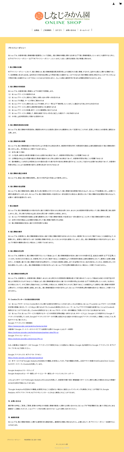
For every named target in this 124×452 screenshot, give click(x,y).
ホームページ (85, 30)
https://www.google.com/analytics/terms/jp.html (27, 326)
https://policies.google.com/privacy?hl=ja (25, 339)
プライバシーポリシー (14, 440)
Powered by (62, 448)
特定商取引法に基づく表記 (32, 440)
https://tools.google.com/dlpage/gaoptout (25, 358)
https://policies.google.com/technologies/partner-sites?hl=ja (33, 332)
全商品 (36, 30)
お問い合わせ (71, 30)
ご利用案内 (47, 30)
